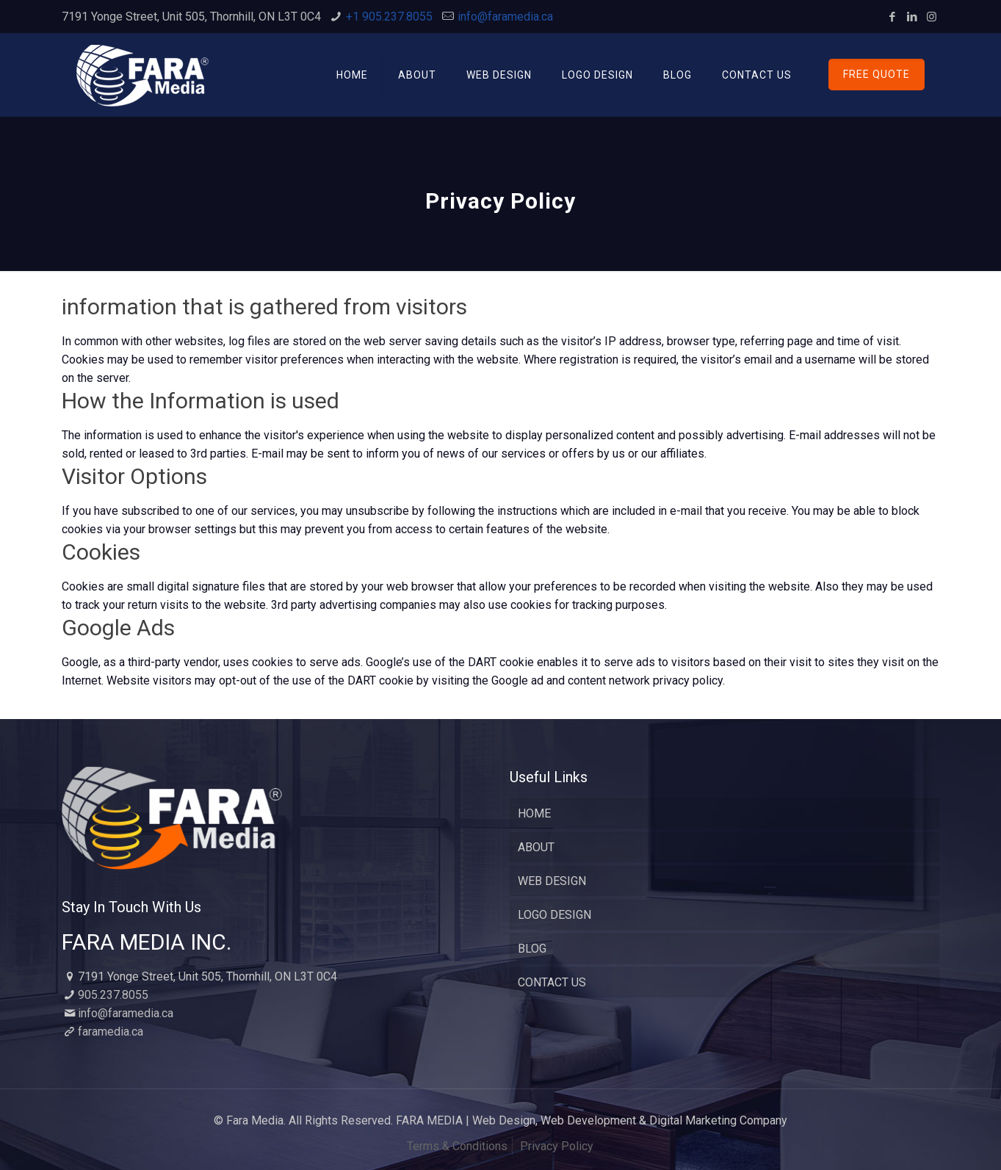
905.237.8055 (113, 995)
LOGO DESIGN (554, 915)
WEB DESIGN (552, 881)
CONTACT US (552, 982)
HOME (534, 813)
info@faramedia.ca (505, 17)
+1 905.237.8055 (389, 17)
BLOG (532, 949)
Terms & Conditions (457, 1146)
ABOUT (536, 847)
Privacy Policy (556, 1146)
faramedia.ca (110, 1032)
